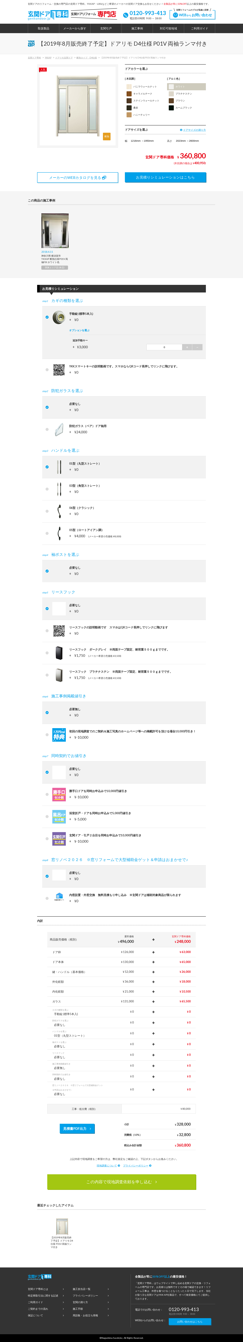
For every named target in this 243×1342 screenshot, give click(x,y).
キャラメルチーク (139, 93)
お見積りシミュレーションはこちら (165, 177)
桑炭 (132, 107)
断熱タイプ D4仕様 (86, 57)
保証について (46, 1315)
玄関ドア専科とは (46, 1288)
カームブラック (180, 107)
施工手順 (91, 1308)
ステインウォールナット (143, 100)
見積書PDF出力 (77, 1128)
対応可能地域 (168, 28)
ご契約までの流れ (46, 1308)
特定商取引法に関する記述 (46, 1295)
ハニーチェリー (138, 114)
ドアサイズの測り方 (193, 129)
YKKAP (48, 57)
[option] (54, 241)
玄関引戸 (106, 28)
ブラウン (177, 100)
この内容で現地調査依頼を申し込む (121, 1181)
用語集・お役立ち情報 (91, 1315)
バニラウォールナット (142, 86)
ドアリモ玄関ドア (64, 57)
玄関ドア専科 (34, 57)
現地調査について (108, 1165)
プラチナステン (180, 93)
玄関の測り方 (91, 1302)
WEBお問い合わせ (192, 14)
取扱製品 (43, 28)
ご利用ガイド (199, 28)
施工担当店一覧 (91, 1288)
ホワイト (177, 86)
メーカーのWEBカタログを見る (77, 177)
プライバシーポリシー (137, 1165)
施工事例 (137, 28)
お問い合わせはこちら (189, 1321)
